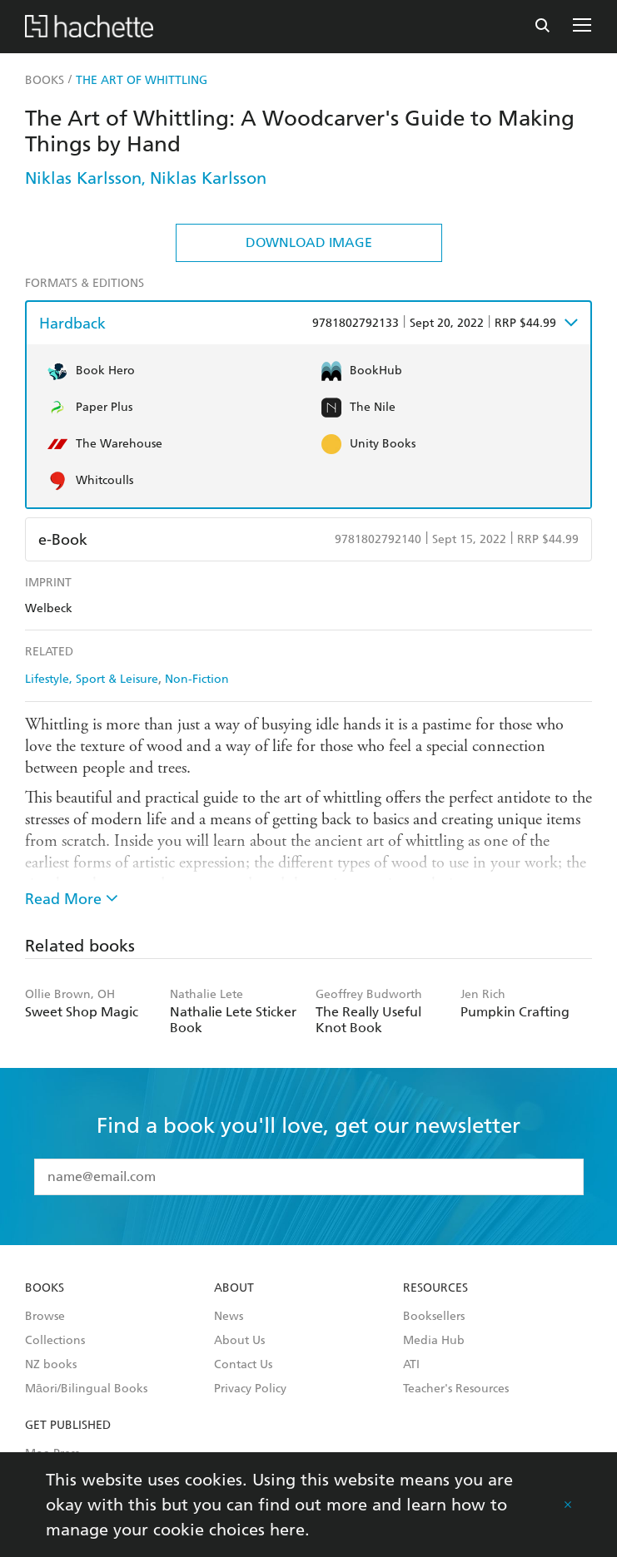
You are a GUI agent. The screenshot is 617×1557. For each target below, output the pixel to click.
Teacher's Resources (456, 1389)
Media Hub (434, 1341)
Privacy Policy (250, 1389)
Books (44, 1288)
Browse (45, 1316)
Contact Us (243, 1365)
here (287, 1530)
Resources (435, 1288)
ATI (411, 1365)
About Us (239, 1341)
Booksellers (434, 1316)
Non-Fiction (197, 679)
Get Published (68, 1425)
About (234, 1288)
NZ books (51, 1365)
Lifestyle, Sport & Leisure (91, 679)
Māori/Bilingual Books (86, 1389)
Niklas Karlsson (83, 178)
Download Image (309, 242)
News (228, 1316)
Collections (55, 1341)
